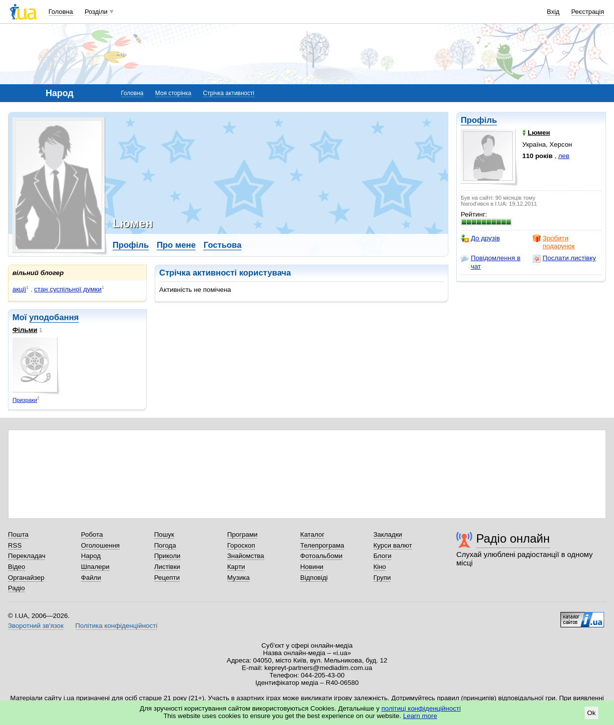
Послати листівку (564, 258)
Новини (311, 566)
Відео (16, 566)
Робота (92, 534)
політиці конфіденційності (421, 708)
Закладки (387, 534)
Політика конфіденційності (116, 625)
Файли (91, 577)
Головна (61, 11)
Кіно (379, 566)
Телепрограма (322, 545)
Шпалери (95, 566)
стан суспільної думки (68, 289)
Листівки (167, 566)
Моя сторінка (173, 93)
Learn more (420, 716)
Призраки (24, 400)
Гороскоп (241, 545)
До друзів (480, 238)
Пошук (164, 534)
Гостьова (222, 245)
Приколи (167, 555)
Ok (591, 713)
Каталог (312, 534)
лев (563, 156)
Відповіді (314, 577)
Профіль (479, 120)
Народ (91, 555)
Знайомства (245, 555)
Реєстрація (587, 11)
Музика (238, 577)
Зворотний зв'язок (35, 625)
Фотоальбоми (321, 555)
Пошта (18, 534)
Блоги (382, 555)
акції (19, 289)
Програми (242, 534)
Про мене (176, 245)
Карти (236, 566)
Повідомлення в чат (490, 262)
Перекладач (26, 555)
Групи (382, 577)
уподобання (54, 317)
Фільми (24, 330)
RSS (15, 545)
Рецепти (167, 577)
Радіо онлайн (513, 538)
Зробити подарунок (554, 242)
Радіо (16, 588)
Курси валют (392, 545)
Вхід (553, 11)
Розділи (96, 11)
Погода (165, 545)
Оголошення (100, 545)
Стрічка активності (228, 93)
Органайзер (26, 577)
